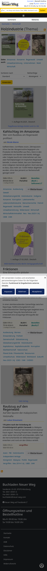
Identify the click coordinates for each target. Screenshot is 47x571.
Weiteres (35, 20)
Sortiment (12, 20)
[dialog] (23, 285)
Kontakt (30, 1)
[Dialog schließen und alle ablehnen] (45, 276)
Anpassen (8, 291)
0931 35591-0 (41, 3)
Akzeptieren (37, 291)
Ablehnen (22, 291)
